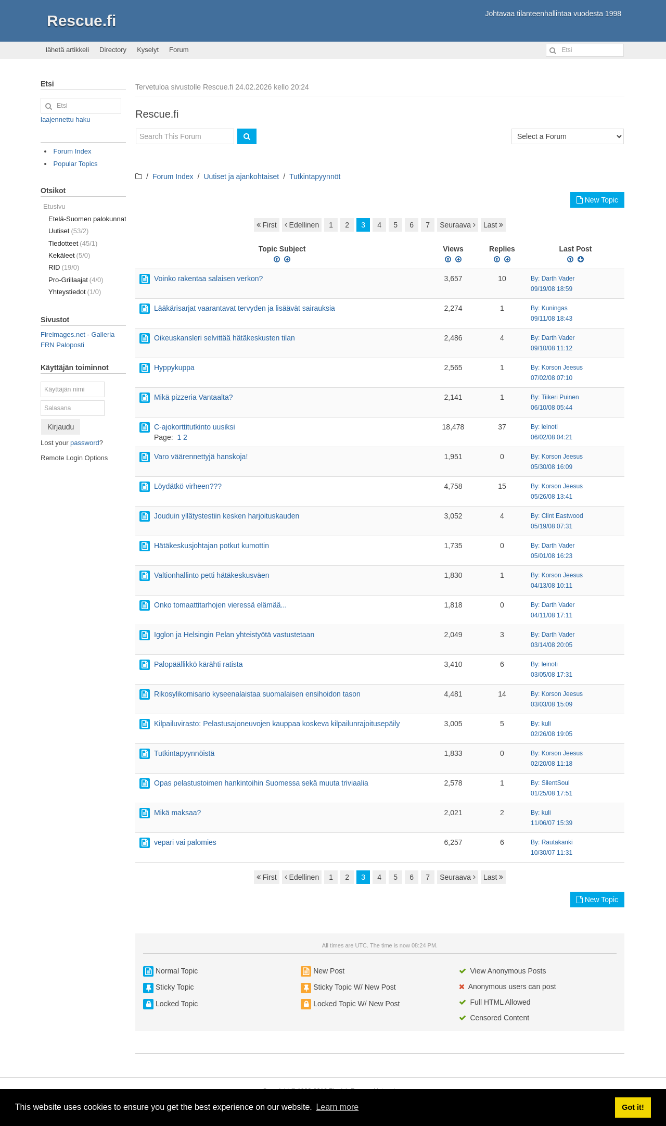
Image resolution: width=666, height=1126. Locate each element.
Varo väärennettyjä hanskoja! (201, 456)
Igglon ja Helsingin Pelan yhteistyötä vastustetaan (234, 634)
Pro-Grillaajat (76, 280)
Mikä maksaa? (177, 812)
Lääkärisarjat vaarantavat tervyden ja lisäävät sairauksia (244, 308)
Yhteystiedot (74, 292)
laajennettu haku (65, 119)
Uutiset (68, 231)
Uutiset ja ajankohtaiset (241, 176)
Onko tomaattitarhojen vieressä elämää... (220, 605)
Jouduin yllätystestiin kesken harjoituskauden (226, 516)
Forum (179, 50)
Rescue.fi (81, 20)
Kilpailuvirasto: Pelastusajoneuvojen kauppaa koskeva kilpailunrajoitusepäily (277, 723)
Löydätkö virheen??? (188, 486)
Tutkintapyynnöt (314, 176)
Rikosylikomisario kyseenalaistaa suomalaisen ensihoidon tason (257, 694)
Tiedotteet (72, 243)
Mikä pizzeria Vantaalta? (193, 397)
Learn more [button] (337, 1107)
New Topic (597, 200)
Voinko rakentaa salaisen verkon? (208, 278)
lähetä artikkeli (67, 50)
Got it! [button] (633, 1107)
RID (63, 267)
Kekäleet (69, 255)
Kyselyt (148, 50)
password (84, 443)
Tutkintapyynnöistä (184, 753)
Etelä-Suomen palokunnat (87, 219)
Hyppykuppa (174, 367)
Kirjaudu (60, 427)
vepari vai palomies (185, 842)
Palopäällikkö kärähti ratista (198, 664)
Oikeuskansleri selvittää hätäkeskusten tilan (224, 338)
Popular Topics (76, 164)
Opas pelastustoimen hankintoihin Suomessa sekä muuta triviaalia (261, 783)
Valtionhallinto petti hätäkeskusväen (212, 575)
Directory (112, 50)
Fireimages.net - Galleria (77, 334)
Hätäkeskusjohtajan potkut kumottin (211, 545)
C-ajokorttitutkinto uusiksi (194, 427)
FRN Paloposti (62, 345)
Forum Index (173, 176)
